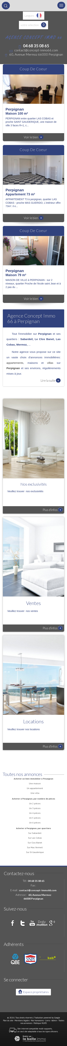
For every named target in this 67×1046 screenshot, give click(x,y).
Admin (54, 1020)
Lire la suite (51, 380)
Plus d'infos (53, 510)
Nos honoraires (37, 1020)
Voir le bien (33, 137)
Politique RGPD (40, 1023)
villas (50, 362)
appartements (14, 362)
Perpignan (13, 368)
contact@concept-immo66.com (36, 50)
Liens (47, 1020)
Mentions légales (22, 1020)
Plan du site (8, 1020)
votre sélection (30, 25)
